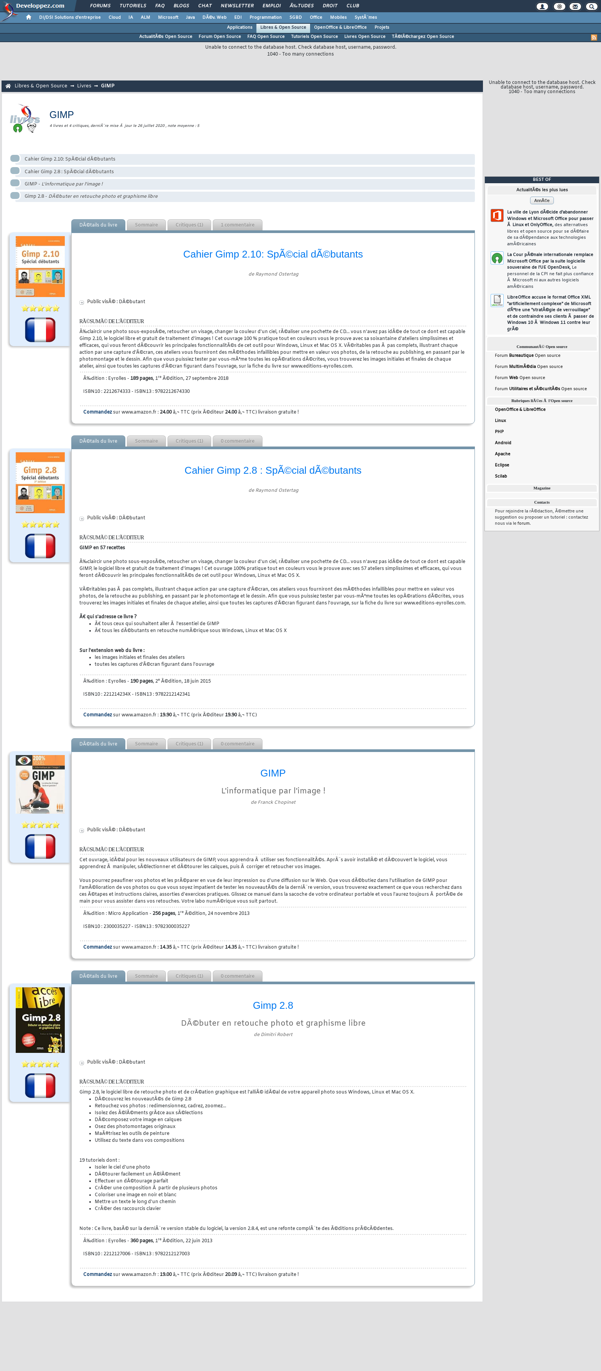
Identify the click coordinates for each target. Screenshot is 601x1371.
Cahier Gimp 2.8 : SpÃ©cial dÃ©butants (69, 172)
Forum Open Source (220, 36)
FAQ (159, 6)
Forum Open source (527, 355)
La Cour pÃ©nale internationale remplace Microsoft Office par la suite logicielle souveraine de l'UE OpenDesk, (550, 270)
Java (190, 17)
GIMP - (64, 184)
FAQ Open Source (266, 36)
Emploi (271, 6)
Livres (84, 86)
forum (523, 523)
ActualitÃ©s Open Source (165, 36)
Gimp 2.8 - (91, 197)
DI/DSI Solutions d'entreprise (70, 17)
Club (353, 6)
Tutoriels (133, 6)
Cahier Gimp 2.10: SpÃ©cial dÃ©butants (70, 159)
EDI (238, 17)
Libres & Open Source (283, 27)
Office (316, 17)
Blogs (181, 6)
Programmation (266, 17)
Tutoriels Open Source (314, 36)
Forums (100, 6)
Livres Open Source (365, 36)
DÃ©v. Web (214, 17)
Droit (330, 6)
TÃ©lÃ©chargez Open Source (423, 36)
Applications (240, 27)
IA (130, 17)
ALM (145, 17)
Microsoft (168, 17)
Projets (381, 27)
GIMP (107, 86)
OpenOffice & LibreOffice (340, 27)
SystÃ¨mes (366, 17)
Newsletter (237, 6)
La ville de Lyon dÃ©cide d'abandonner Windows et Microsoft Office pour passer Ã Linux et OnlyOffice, (550, 228)
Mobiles (338, 17)
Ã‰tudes (301, 6)
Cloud (114, 17)
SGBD (295, 17)
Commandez (97, 412)
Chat (204, 6)
